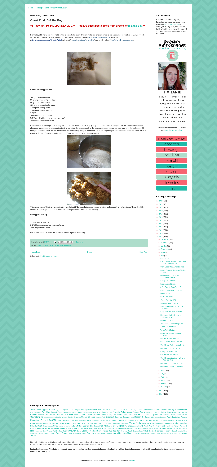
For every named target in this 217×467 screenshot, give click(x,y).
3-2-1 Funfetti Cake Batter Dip (171, 287)
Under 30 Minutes (126, 433)
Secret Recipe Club (105, 431)
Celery (164, 412)
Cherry (184, 412)
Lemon (101, 423)
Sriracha (180, 431)
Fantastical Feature (179, 417)
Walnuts (154, 433)
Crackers (53, 417)
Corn (161, 415)
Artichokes (71, 410)
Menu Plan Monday (178, 423)
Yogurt (184, 433)
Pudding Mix (106, 428)
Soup (146, 431)
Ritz (41, 431)
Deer (132, 417)
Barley (111, 410)
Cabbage (105, 412)
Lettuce (108, 423)
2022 (161, 204)
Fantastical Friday (38, 420)
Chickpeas (41, 414)
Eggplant (163, 417)
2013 (161, 233)
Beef (141, 409)
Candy (130, 412)
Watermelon (160, 433)
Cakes (39, 245)
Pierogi (53, 428)
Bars (115, 410)
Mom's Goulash (166, 294)
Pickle (45, 428)
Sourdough (153, 431)
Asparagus (85, 410)
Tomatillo (84, 433)
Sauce (79, 431)
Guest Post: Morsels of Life (170, 348)
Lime (114, 423)
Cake (111, 412)
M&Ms (118, 423)
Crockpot (110, 417)
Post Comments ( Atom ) (49, 256)
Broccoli (54, 412)
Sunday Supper (50, 433)
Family (169, 417)
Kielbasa (84, 423)
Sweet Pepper (62, 433)
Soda (141, 431)
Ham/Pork (156, 420)
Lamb (92, 423)
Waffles (148, 433)
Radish (142, 428)
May (162, 374)
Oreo (115, 426)
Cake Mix (117, 412)
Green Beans (117, 420)
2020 (161, 211)
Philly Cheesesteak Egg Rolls (171, 290)
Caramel (136, 412)
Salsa (65, 431)
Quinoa (137, 428)
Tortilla (103, 433)
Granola (109, 420)
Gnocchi (91, 420)
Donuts (148, 417)
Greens (125, 420)
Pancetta (135, 426)
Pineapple (67, 245)
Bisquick (164, 410)
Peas (171, 426)
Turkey (115, 433)
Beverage (152, 410)
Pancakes (128, 426)
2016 (161, 224)
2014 (161, 230)
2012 (161, 237)
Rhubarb (184, 428)
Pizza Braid (164, 258)
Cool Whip (145, 415)
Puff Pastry (115, 428)
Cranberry (59, 417)
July (162, 256)
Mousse (50, 426)
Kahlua (74, 423)
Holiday (174, 420)
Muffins (56, 426)
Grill (129, 420)
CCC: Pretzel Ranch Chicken (171, 342)
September (165, 249)
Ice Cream (60, 423)
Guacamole (135, 420)
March (163, 380)
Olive (92, 426)
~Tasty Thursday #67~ (168, 351)
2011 (161, 391)
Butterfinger (88, 412)
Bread (184, 410)
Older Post (143, 252)
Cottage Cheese (182, 414)
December (165, 239)
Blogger (133, 460)
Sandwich (72, 431)
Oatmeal (86, 426)
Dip (143, 417)
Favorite (52, 419)
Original (120, 426)
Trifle (107, 433)
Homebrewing (182, 420)
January (164, 387)
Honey (33, 423)
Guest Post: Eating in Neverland (172, 366)
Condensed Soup (106, 415)
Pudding (99, 428)
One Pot (103, 426)
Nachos (68, 426)
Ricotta (37, 431)
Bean (128, 409)
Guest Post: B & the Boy (169, 355)
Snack (130, 431)
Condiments (118, 415)
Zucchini (33, 436)
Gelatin (77, 420)
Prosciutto (92, 428)
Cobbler (76, 414)
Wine (172, 433)
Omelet (96, 426)
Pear (167, 426)
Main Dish (135, 423)
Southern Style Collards (169, 303)
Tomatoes (97, 433)
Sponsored (167, 431)
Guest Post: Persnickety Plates (171, 363)
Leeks (96, 423)
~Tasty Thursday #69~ (168, 300)
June (163, 371)
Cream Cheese (88, 417)
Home (30, 8)
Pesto (40, 428)
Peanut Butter (154, 426)
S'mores (49, 431)
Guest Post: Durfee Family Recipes (173, 345)
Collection (95, 415)
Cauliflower (157, 412)
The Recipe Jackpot (171, 24)
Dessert (52, 245)
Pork (76, 428)
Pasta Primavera (166, 297)
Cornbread (166, 414)
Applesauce (59, 410)
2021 (161, 207)
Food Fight (61, 420)
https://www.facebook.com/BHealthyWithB (46, 40)
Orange (110, 426)
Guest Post (59, 245)
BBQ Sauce (121, 410)
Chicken (34, 414)
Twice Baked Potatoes (168, 330)
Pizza (65, 428)
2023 (161, 201)
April (163, 377)
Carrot (143, 412)
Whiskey (167, 433)
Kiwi (88, 423)
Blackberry (171, 410)
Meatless (165, 423)
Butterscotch (97, 412)
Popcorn (71, 428)
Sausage (86, 431)
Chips (62, 414)
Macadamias (125, 423)
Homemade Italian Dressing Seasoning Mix (170, 316)
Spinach (160, 431)
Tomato (90, 433)
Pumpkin (122, 428)
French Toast (70, 420)
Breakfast (46, 412)
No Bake (74, 426)
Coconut (45, 245)
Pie (49, 428)
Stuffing (41, 433)
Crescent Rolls (100, 417)
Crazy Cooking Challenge (72, 417)
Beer (146, 410)
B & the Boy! (135, 25)
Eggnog (157, 417)
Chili (58, 415)
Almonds (39, 410)
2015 (161, 227)
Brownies (61, 412)
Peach (146, 426)
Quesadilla (130, 428)
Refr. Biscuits (177, 428)
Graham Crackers (100, 420)
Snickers (136, 431)
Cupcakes (127, 417)
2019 (161, 214)
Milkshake (34, 426)
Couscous (47, 417)
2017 (161, 220)
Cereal (169, 412)
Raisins (146, 428)
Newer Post (35, 252)
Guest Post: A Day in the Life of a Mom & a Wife (172, 359)
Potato (81, 428)
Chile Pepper (50, 415)
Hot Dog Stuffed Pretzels (169, 339)
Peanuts (162, 426)
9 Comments (79, 242)
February (164, 383)
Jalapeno (68, 423)
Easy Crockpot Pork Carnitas (171, 312)
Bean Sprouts (135, 410)
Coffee (88, 415)
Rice (32, 431)
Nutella (80, 426)
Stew (185, 431)
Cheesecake (177, 412)
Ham (150, 420)
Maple (149, 423)
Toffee (79, 433)
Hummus (53, 423)
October (164, 246)
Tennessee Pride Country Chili (171, 324)
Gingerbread (83, 420)
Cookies (137, 414)
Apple (53, 410)
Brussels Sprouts (71, 412)
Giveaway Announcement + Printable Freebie (170, 276)
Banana (106, 410)
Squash (175, 431)
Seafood (93, 431)
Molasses (44, 426)
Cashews (149, 412)
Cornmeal (173, 414)
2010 (161, 394)
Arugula (78, 410)
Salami (60, 431)
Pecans (177, 426)
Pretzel (86, 428)
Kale (79, 423)
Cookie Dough (128, 414)
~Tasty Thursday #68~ (168, 327)
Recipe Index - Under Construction (52, 8)
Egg (153, 417)
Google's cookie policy (173, 130)
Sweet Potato (73, 433)
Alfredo (33, 410)
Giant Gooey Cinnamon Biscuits (172, 267)
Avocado (92, 410)
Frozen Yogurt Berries (168, 284)
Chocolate (69, 414)
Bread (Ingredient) (36, 412)
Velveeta (138, 433)
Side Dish (117, 431)
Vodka (143, 433)
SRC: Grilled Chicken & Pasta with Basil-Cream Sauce (173, 263)
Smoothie (124, 431)
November (165, 243)
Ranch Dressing (154, 428)
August (163, 252)
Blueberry (178, 410)
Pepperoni (183, 426)
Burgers (81, 412)
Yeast (180, 433)
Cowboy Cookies (166, 320)
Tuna (111, 433)
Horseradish (39, 423)
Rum (44, 431)
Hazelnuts (163, 420)
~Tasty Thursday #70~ (168, 281)
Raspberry (163, 428)
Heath (169, 420)
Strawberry (34, 433)
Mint (39, 426)
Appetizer (46, 409)
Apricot (65, 410)
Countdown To (37, 417)
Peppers (34, 428)
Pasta (141, 426)
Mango (144, 423)
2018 (161, 217)
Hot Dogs (46, 423)
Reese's (169, 428)
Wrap (176, 433)
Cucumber (119, 417)
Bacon (99, 409)
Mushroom (62, 426)
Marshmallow (157, 423)
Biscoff (158, 410)
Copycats (154, 414)
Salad (54, 431)
